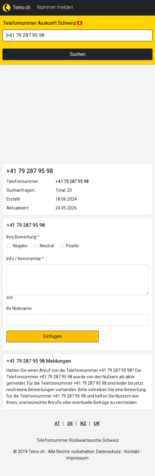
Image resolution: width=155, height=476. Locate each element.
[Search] (77, 35)
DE (70, 423)
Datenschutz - (109, 451)
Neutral (47, 245)
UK (97, 423)
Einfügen (52, 336)
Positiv (72, 245)
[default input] (77, 320)
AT (57, 423)
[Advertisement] (77, 115)
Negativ (20, 245)
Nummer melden (55, 7)
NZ (83, 423)
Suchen (77, 54)
